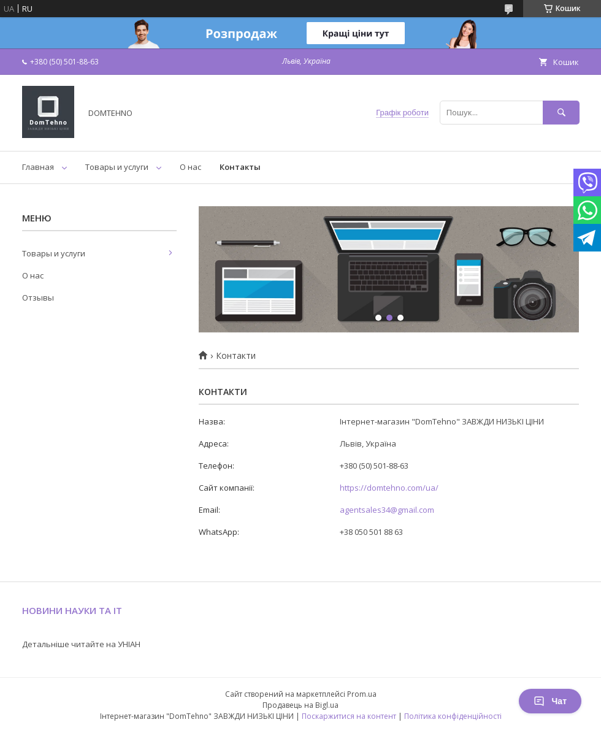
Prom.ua (362, 694)
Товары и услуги (116, 166)
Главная (38, 166)
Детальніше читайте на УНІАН (81, 644)
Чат (550, 701)
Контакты (240, 166)
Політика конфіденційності (453, 716)
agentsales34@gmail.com (387, 509)
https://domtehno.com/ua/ (389, 487)
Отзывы (38, 297)
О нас (190, 166)
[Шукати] (561, 113)
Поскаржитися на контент (349, 716)
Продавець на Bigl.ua (300, 705)
